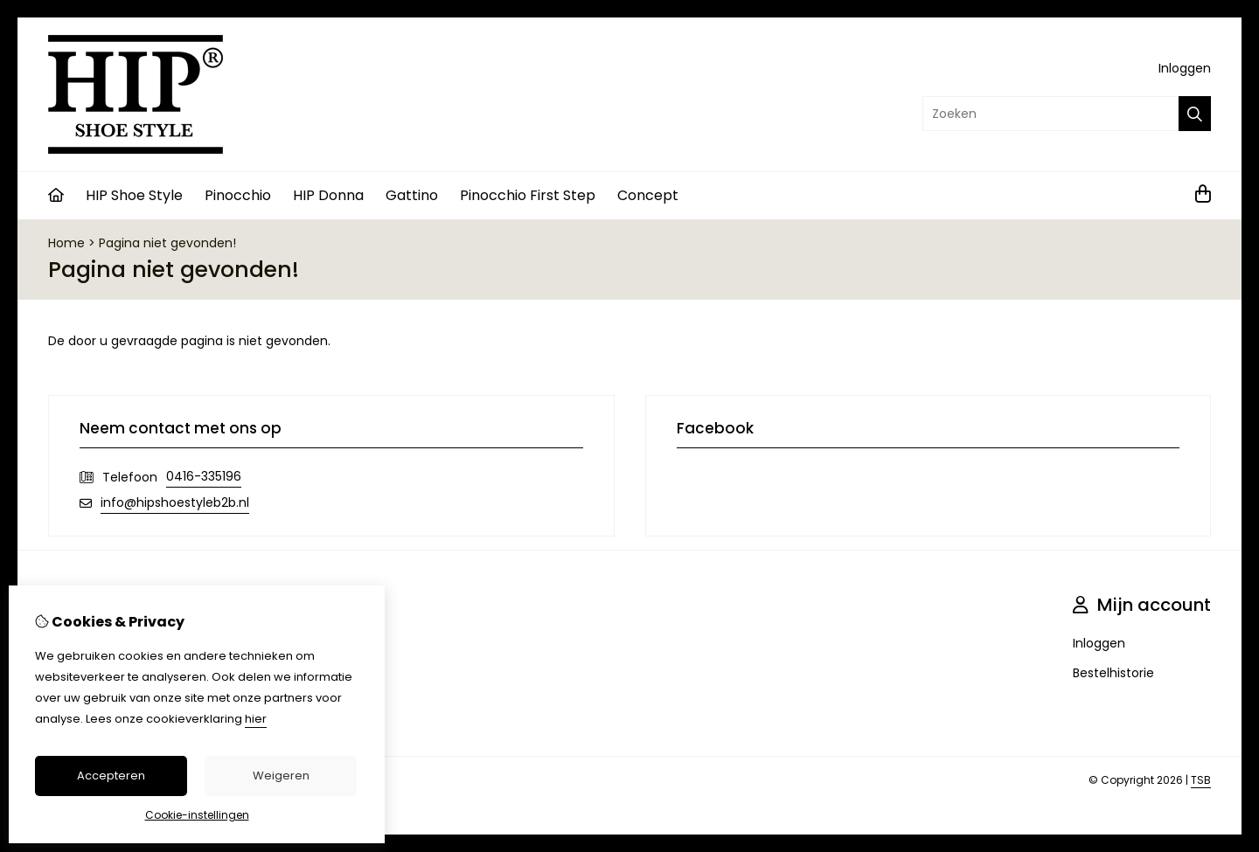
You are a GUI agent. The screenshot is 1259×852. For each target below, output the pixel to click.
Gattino (412, 195)
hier (256, 718)
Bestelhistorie (1113, 673)
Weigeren (281, 775)
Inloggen (1184, 68)
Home (66, 243)
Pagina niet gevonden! (167, 243)
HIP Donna (328, 195)
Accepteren (111, 775)
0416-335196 (203, 476)
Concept (647, 195)
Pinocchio (238, 195)
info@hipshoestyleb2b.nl (175, 502)
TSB (1201, 779)
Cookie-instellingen (197, 814)
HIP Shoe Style (134, 195)
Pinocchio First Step (527, 195)
